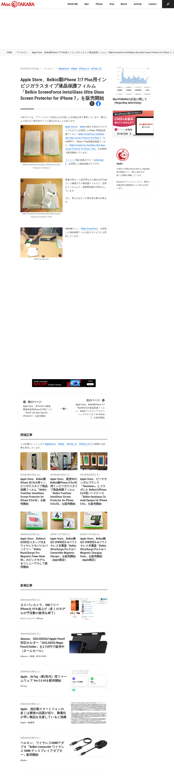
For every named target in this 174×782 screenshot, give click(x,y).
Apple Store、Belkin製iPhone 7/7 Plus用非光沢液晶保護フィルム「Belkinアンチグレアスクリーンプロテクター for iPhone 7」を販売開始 (90, 408)
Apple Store (70, 126)
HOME (9, 52)
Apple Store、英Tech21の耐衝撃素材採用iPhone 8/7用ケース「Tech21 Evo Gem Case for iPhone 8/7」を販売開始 (37, 408)
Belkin (82, 126)
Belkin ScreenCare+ (89, 228)
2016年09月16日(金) (29, 68)
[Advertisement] (87, 29)
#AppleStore (63, 68)
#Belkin (74, 68)
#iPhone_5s (84, 68)
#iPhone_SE (96, 68)
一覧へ (64, 408)
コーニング (70, 160)
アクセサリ (22, 52)
